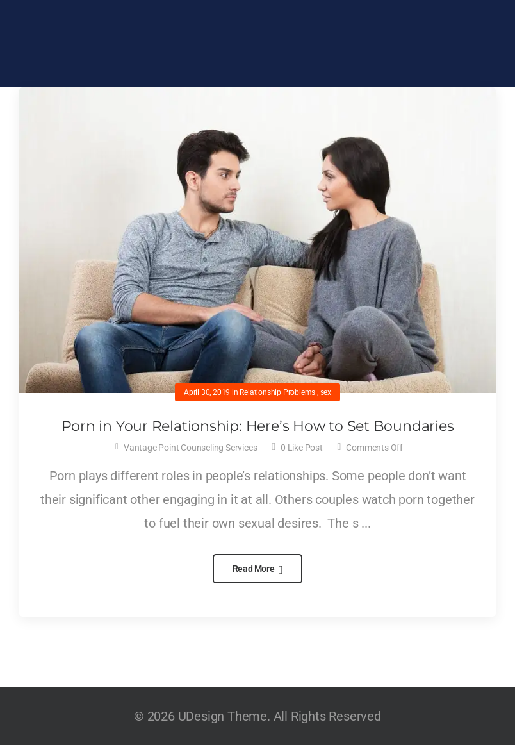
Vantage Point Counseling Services (190, 447)
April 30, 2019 (207, 392)
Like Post (302, 447)
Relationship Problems (277, 392)
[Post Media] (257, 240)
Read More (255, 569)
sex (325, 392)
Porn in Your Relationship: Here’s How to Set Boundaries (257, 426)
